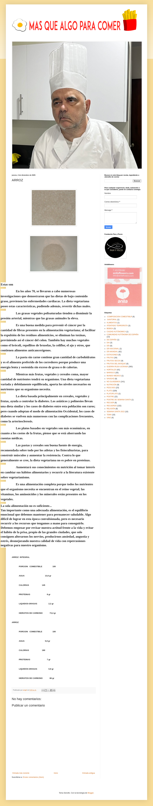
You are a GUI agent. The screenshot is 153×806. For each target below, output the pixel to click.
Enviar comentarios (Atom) (33, 777)
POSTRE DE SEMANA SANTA (119, 400)
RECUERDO (112, 406)
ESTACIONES (112, 355)
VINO (109, 418)
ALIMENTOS (112, 323)
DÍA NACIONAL (113, 349)
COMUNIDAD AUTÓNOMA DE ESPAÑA (122, 335)
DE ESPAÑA (112, 340)
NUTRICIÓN (112, 385)
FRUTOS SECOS (113, 361)
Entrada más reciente (21, 773)
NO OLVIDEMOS (113, 382)
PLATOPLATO (112, 394)
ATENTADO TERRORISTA (117, 326)
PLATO (109, 391)
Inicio (56, 773)
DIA (108, 343)
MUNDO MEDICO (114, 376)
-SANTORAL (112, 320)
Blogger (91, 793)
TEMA (109, 415)
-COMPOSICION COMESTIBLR (119, 317)
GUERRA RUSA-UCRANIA (117, 367)
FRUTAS (110, 358)
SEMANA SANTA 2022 (116, 412)
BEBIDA (110, 329)
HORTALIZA (111, 370)
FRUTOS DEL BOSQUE (116, 364)
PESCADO (111, 388)
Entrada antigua (88, 773)
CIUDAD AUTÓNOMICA (116, 332)
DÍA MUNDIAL (112, 352)
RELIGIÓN (111, 409)
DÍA (108, 346)
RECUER (110, 403)
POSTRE (110, 397)
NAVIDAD (110, 379)
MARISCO (111, 373)
